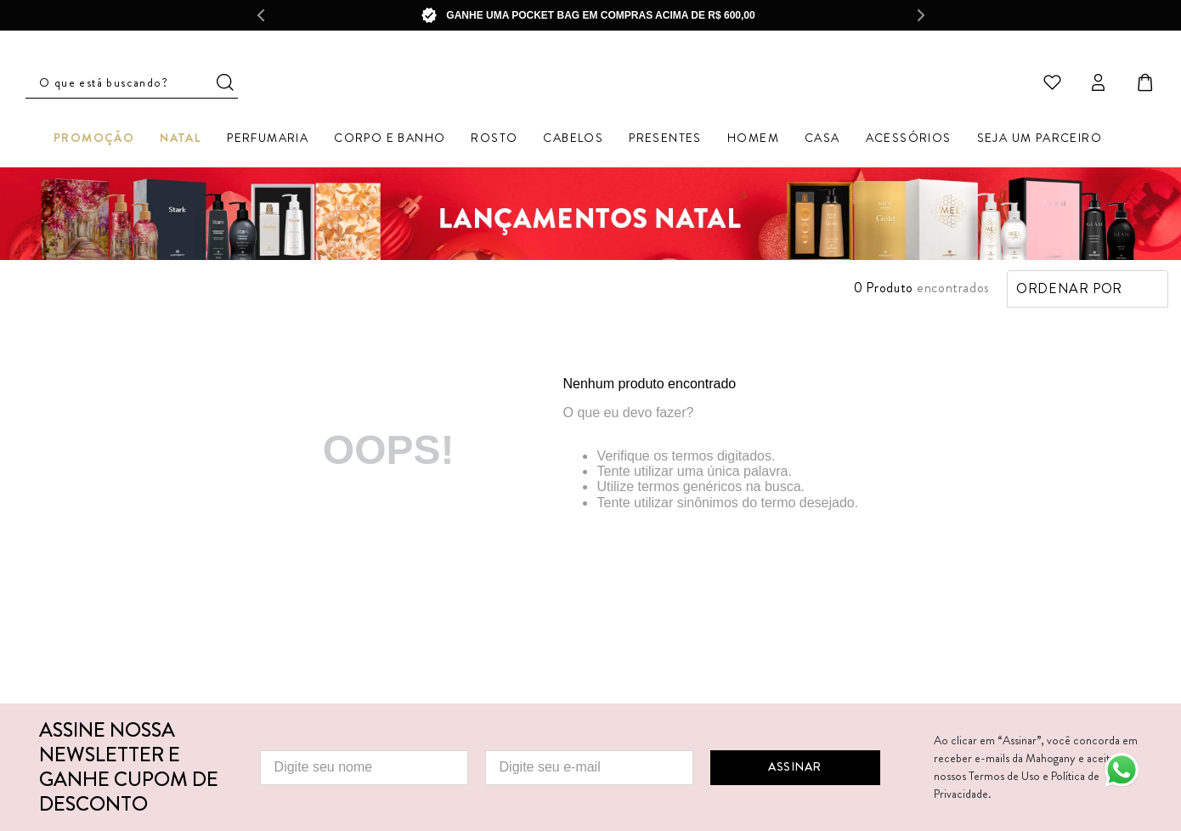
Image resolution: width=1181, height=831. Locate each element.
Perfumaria (267, 140)
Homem (753, 140)
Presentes (665, 140)
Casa (822, 140)
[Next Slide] (921, 15)
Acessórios (909, 140)
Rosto (494, 140)
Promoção (94, 140)
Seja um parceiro (1039, 140)
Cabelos (573, 140)
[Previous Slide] (260, 15)
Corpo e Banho (389, 140)
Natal (180, 140)
